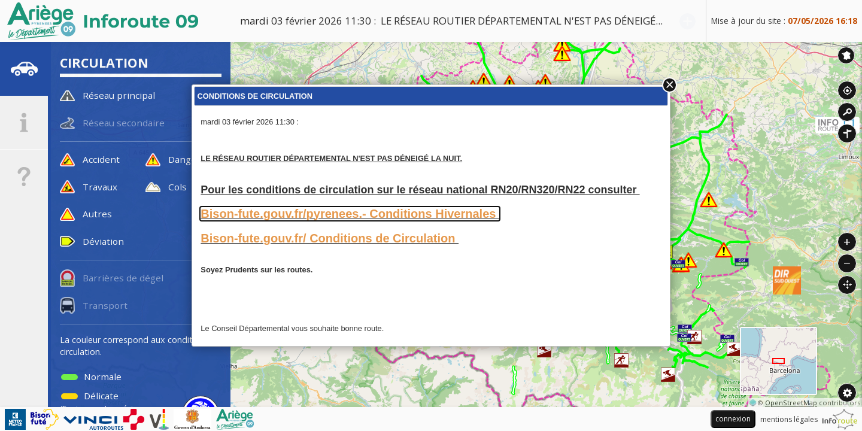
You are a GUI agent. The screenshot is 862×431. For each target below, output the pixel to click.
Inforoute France (846, 55)
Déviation (103, 241)
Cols (177, 187)
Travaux (100, 187)
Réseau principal (119, 95)
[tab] (24, 69)
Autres (97, 214)
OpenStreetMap (791, 402)
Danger (184, 159)
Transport (105, 305)
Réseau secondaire (124, 123)
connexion (733, 419)
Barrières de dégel (123, 278)
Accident (101, 159)
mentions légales (789, 419)
